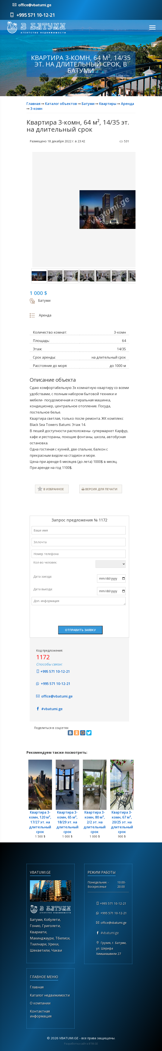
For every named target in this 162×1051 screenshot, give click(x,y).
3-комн (36, 108)
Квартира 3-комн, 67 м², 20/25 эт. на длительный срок (122, 822)
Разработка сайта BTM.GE (81, 1043)
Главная (33, 103)
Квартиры (107, 103)
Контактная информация (41, 1014)
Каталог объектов (61, 103)
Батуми (88, 103)
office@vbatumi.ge (32, 4)
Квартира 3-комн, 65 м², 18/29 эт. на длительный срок (67, 822)
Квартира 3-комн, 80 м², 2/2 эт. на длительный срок (95, 822)
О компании (40, 1003)
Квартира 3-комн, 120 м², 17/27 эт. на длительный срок (40, 822)
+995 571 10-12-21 (32, 15)
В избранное (50, 488)
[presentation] (64, 616)
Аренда (127, 103)
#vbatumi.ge (49, 709)
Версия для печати (99, 489)
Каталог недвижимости (50, 995)
